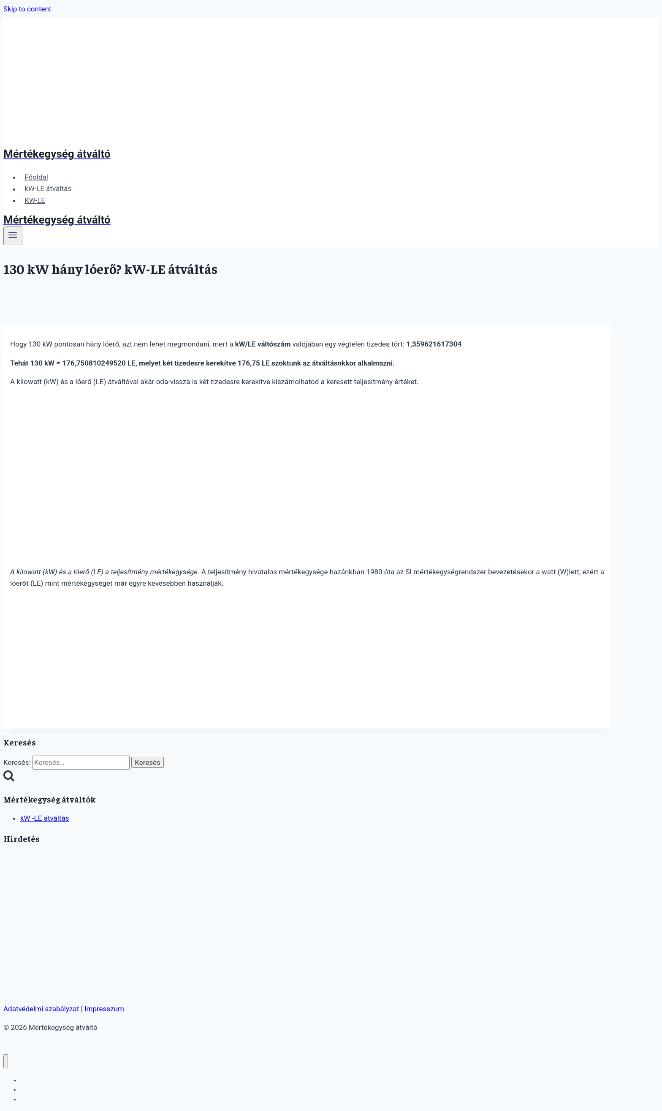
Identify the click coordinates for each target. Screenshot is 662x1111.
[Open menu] (12, 236)
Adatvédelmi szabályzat (41, 1009)
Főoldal (36, 177)
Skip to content (27, 9)
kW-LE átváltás (47, 189)
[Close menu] (5, 1061)
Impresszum (104, 1009)
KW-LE (34, 200)
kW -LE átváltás (44, 818)
